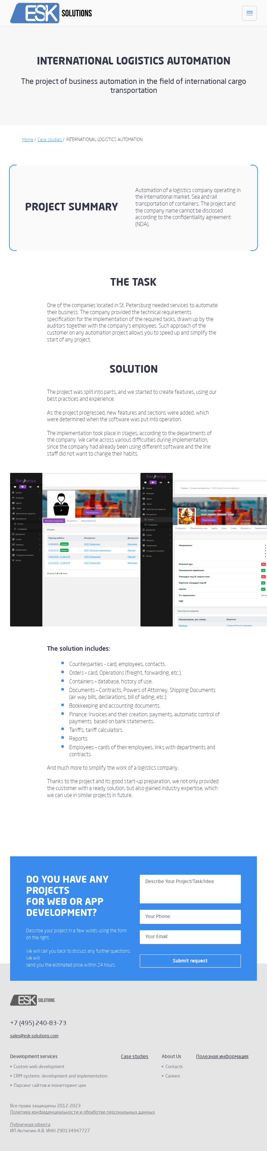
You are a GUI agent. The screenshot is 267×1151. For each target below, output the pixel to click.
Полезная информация (222, 1056)
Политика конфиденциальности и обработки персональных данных (82, 1112)
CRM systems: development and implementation (60, 1076)
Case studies (50, 140)
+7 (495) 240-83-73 (38, 1023)
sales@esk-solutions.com (34, 1036)
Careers (172, 1076)
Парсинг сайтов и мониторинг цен (50, 1085)
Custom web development (39, 1067)
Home (27, 140)
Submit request (190, 961)
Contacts (174, 1067)
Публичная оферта (30, 1125)
